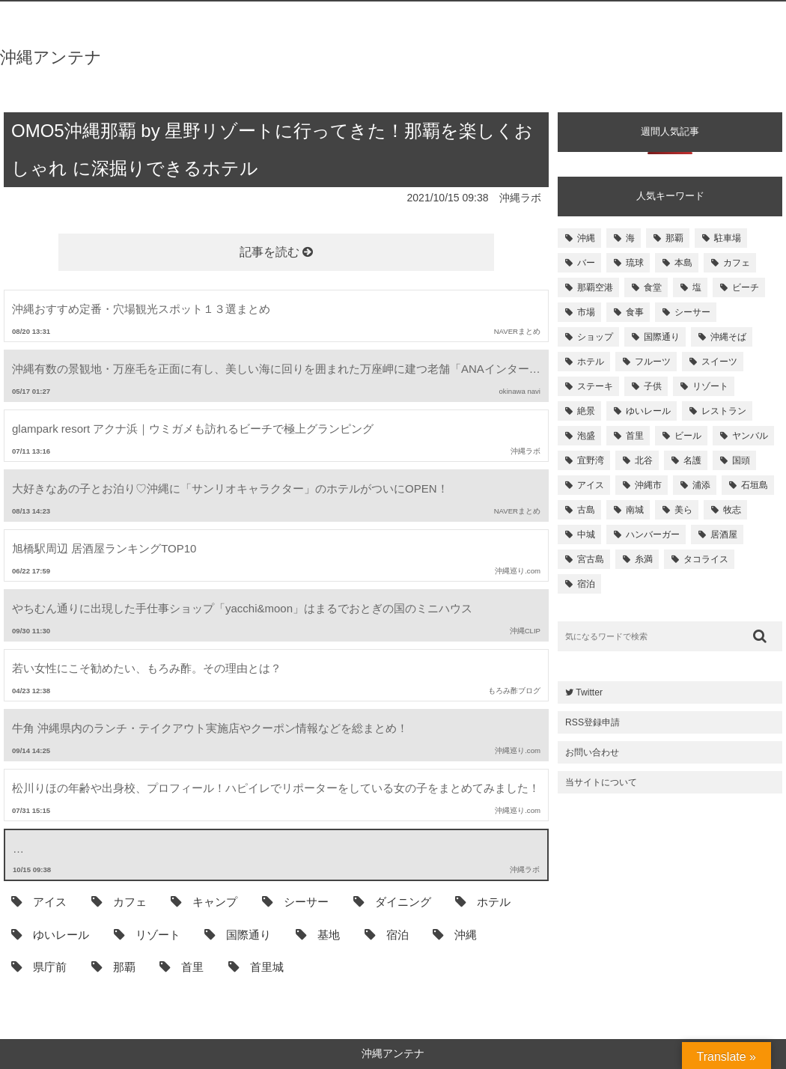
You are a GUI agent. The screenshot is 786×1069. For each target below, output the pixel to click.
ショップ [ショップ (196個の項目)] (595, 337)
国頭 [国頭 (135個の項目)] (741, 460)
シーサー (295, 901)
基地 (318, 934)
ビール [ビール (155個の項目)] (687, 435)
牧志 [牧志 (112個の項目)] (732, 510)
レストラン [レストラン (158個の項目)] (723, 411)
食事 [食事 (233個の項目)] (635, 312)
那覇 (113, 966)
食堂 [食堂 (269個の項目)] (653, 287)
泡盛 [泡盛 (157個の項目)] (586, 435)
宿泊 (387, 934)
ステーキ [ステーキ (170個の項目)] (595, 386)
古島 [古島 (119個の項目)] (586, 510)
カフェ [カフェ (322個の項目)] (736, 263)
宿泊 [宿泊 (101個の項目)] (586, 584)
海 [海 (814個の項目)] (630, 238)
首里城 (256, 966)
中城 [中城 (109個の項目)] (586, 534)
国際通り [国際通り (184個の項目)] (662, 337)
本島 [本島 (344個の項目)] (683, 263)
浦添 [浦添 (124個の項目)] (701, 485)
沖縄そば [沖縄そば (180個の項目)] (728, 337)
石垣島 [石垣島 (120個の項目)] (754, 485)
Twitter (584, 692)
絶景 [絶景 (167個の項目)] (586, 411)
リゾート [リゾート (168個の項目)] (710, 386)
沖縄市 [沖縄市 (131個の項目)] (648, 485)
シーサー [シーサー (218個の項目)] (692, 312)
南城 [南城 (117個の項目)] (635, 510)
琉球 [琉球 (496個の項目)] (635, 263)
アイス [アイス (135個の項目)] (590, 485)
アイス (39, 901)
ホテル (483, 901)
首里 (181, 966)
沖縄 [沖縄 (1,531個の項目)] (586, 238)
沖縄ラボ (520, 198)
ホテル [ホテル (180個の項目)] (590, 361)
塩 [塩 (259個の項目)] (696, 287)
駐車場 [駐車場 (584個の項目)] (727, 238)
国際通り (237, 934)
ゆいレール (50, 934)
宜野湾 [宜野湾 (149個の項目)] (590, 460)
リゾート (147, 934)
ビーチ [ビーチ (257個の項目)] (745, 287)
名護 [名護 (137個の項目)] (692, 460)
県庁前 (39, 966)
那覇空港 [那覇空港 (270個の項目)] (595, 287)
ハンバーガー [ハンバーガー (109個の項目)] (653, 534)
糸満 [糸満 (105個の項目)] (644, 559)
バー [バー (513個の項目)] (586, 263)
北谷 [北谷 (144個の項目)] (644, 460)
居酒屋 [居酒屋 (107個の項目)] (723, 534)
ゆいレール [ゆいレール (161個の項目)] (648, 411)
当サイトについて (601, 782)
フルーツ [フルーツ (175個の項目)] (653, 361)
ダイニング (392, 901)
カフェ (119, 901)
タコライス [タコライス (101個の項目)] (705, 559)
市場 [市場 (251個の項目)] (586, 312)
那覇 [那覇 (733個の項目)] (674, 238)
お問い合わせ (592, 752)
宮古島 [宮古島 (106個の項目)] (590, 559)
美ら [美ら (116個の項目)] (683, 510)
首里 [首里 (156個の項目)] (635, 435)
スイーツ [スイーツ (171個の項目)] (719, 361)
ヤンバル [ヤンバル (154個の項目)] (750, 435)
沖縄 (455, 934)
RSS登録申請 (592, 722)
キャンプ (204, 901)
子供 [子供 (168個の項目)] (653, 386)
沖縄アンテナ (51, 57)
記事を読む (276, 252)
